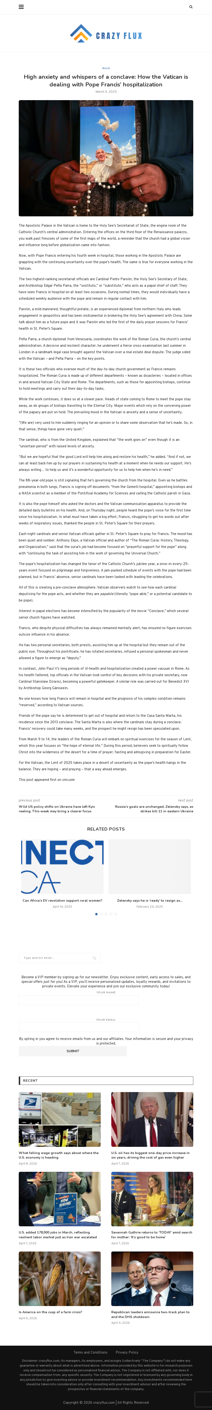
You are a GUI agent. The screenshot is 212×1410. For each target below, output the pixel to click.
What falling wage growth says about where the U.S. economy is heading (59, 1155)
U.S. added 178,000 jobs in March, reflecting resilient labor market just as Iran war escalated (58, 1235)
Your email (106, 1025)
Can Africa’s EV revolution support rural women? (62, 900)
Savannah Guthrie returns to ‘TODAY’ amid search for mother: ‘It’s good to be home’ (151, 1235)
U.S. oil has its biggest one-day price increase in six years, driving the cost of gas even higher (150, 1155)
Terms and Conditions (90, 1352)
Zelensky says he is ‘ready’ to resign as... (149, 900)
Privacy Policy (127, 1352)
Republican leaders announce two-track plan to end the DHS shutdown (150, 1314)
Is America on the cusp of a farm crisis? (50, 1312)
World (106, 68)
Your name (106, 998)
